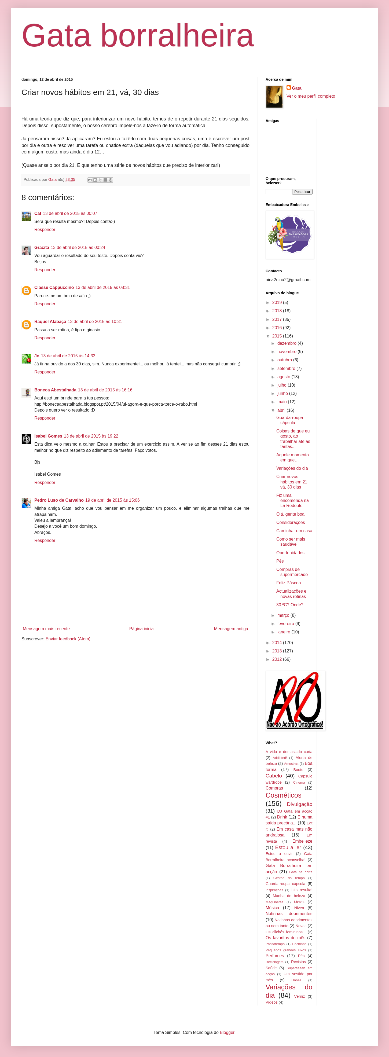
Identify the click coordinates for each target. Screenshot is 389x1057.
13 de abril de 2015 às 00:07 (70, 213)
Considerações (290, 522)
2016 (277, 327)
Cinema (299, 782)
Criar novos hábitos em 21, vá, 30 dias (292, 481)
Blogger (227, 1032)
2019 (277, 302)
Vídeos (272, 1002)
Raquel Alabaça (50, 321)
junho (283, 393)
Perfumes (275, 955)
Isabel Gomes (48, 436)
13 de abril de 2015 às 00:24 (78, 247)
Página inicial (142, 628)
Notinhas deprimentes (289, 913)
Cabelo (274, 776)
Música (272, 907)
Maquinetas (274, 902)
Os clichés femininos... (286, 932)
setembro (286, 368)
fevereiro (286, 623)
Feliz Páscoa (288, 583)
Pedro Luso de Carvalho (59, 500)
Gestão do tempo (289, 878)
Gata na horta (300, 872)
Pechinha (299, 944)
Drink (282, 817)
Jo (36, 356)
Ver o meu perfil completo (311, 96)
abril (282, 410)
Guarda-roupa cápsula (285, 884)
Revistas (298, 962)
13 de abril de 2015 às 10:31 (95, 321)
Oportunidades (290, 552)
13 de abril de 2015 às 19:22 (91, 436)
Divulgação (300, 804)
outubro (285, 360)
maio (282, 401)
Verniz (299, 996)
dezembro (287, 343)
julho (282, 385)
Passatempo (275, 944)
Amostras (291, 764)
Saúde (271, 968)
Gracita (41, 247)
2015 (277, 336)
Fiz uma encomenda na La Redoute (292, 500)
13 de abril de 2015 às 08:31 (103, 287)
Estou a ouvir (279, 854)
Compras (274, 788)
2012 (277, 659)
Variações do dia (292, 468)
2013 (277, 651)
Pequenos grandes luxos (286, 950)
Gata (297, 88)
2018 (277, 311)
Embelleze (302, 841)
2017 (277, 319)
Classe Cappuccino (54, 287)
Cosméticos (284, 795)
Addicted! (280, 758)
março (284, 615)
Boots (298, 770)
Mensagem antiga (231, 628)
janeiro (284, 632)
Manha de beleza (289, 896)
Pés (280, 561)
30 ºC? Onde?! (290, 605)
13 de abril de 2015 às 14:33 (68, 356)
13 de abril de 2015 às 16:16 (105, 390)
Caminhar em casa (294, 530)
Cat (37, 213)
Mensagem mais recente (46, 628)
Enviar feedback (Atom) (68, 639)
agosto (284, 377)
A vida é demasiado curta (289, 752)
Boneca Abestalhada (55, 390)
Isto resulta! (301, 890)
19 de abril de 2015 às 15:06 (112, 500)
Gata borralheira (137, 35)
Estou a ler (288, 847)
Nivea (299, 908)
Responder (44, 229)
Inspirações (274, 890)
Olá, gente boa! (291, 514)
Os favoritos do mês (285, 937)
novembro (287, 351)
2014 (277, 642)
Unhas (296, 980)
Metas (299, 902)
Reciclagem (275, 962)
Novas (301, 926)
